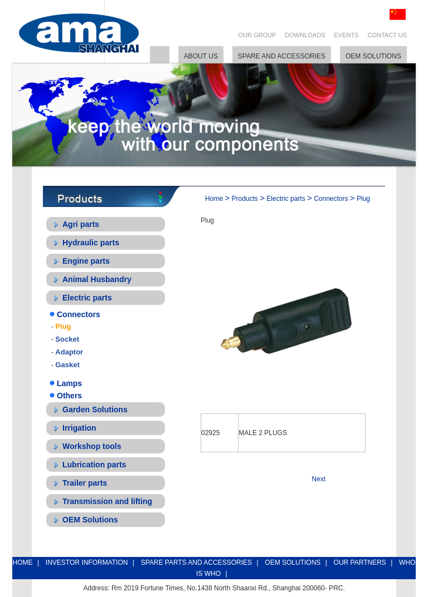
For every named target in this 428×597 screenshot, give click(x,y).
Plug (63, 326)
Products (245, 199)
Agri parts (80, 224)
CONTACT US (387, 35)
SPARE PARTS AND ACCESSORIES (196, 562)
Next (318, 479)
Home (214, 199)
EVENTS (346, 35)
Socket (67, 339)
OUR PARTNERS (360, 562)
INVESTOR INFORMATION (87, 562)
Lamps (69, 383)
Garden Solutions (95, 409)
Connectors (78, 314)
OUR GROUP (257, 35)
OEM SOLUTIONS (292, 562)
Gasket (67, 365)
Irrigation (79, 427)
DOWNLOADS (305, 35)
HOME (23, 562)
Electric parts (87, 297)
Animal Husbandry (97, 279)
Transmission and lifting (107, 501)
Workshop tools (91, 446)
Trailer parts (84, 482)
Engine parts (86, 260)
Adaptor (69, 352)
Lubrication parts (94, 464)
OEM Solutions (90, 519)
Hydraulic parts (90, 242)
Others (69, 395)
